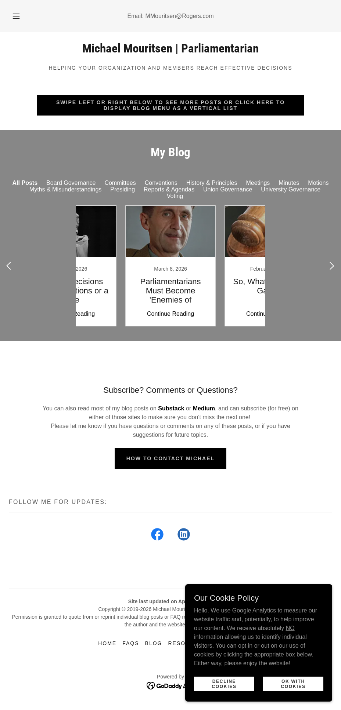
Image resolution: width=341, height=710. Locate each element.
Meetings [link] (258, 183)
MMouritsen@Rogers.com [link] (179, 16)
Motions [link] (318, 183)
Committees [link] (120, 183)
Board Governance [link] (71, 183)
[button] (23, 16)
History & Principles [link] (211, 183)
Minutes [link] (289, 183)
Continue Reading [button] (120, 314)
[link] (170, 50)
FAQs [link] (130, 643)
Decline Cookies (224, 683)
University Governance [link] (290, 189)
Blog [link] (153, 643)
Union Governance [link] (227, 189)
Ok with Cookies (293, 683)
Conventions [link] (161, 183)
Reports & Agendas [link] (169, 189)
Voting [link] (175, 196)
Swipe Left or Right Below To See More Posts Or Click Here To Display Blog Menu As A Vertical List (170, 105)
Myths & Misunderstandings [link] (65, 189)
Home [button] (107, 643)
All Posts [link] (24, 183)
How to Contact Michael (170, 458)
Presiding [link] (122, 189)
